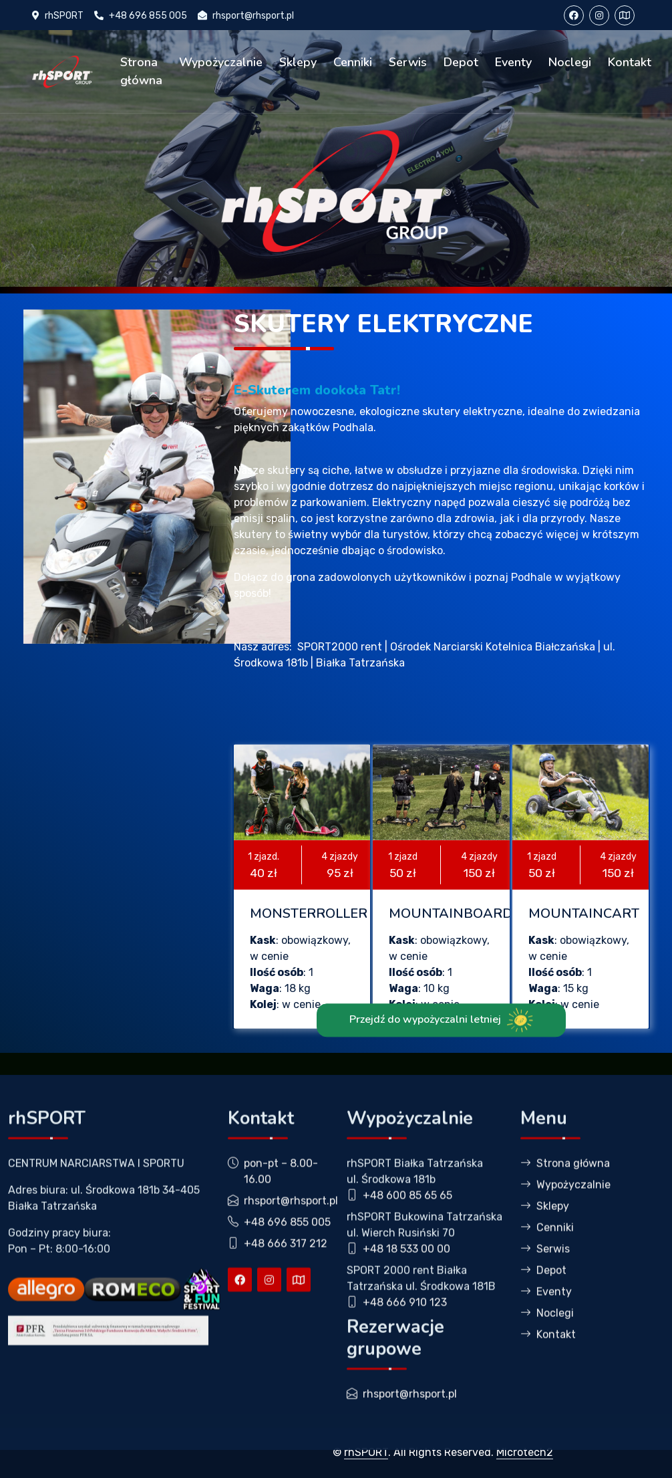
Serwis (408, 62)
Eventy (513, 62)
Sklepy (298, 62)
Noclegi (569, 62)
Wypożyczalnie (221, 62)
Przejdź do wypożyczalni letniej (441, 1056)
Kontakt (629, 62)
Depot (461, 62)
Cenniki (352, 62)
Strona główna (141, 71)
